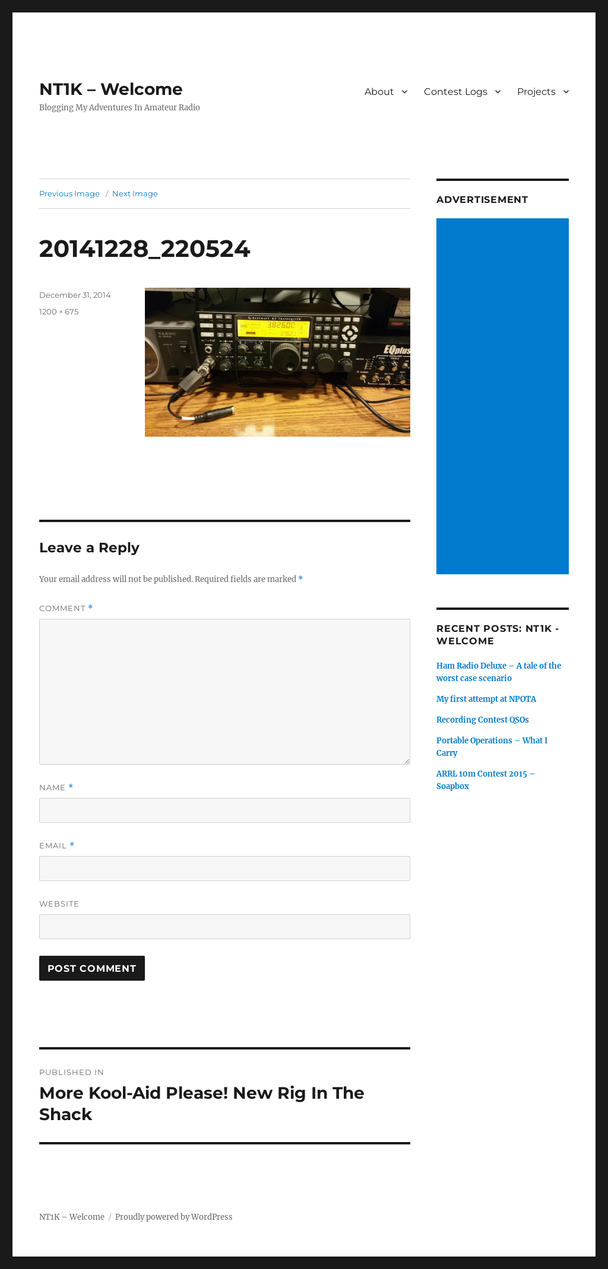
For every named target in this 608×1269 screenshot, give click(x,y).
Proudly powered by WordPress (174, 1217)
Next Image (135, 193)
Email (57, 846)
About (379, 91)
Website (59, 903)
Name (56, 788)
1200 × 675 (58, 311)
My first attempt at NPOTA (486, 699)
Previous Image (69, 193)
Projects (536, 91)
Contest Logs (455, 91)
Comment (66, 608)
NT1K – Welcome (111, 89)
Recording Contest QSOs (482, 720)
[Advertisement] (504, 397)
